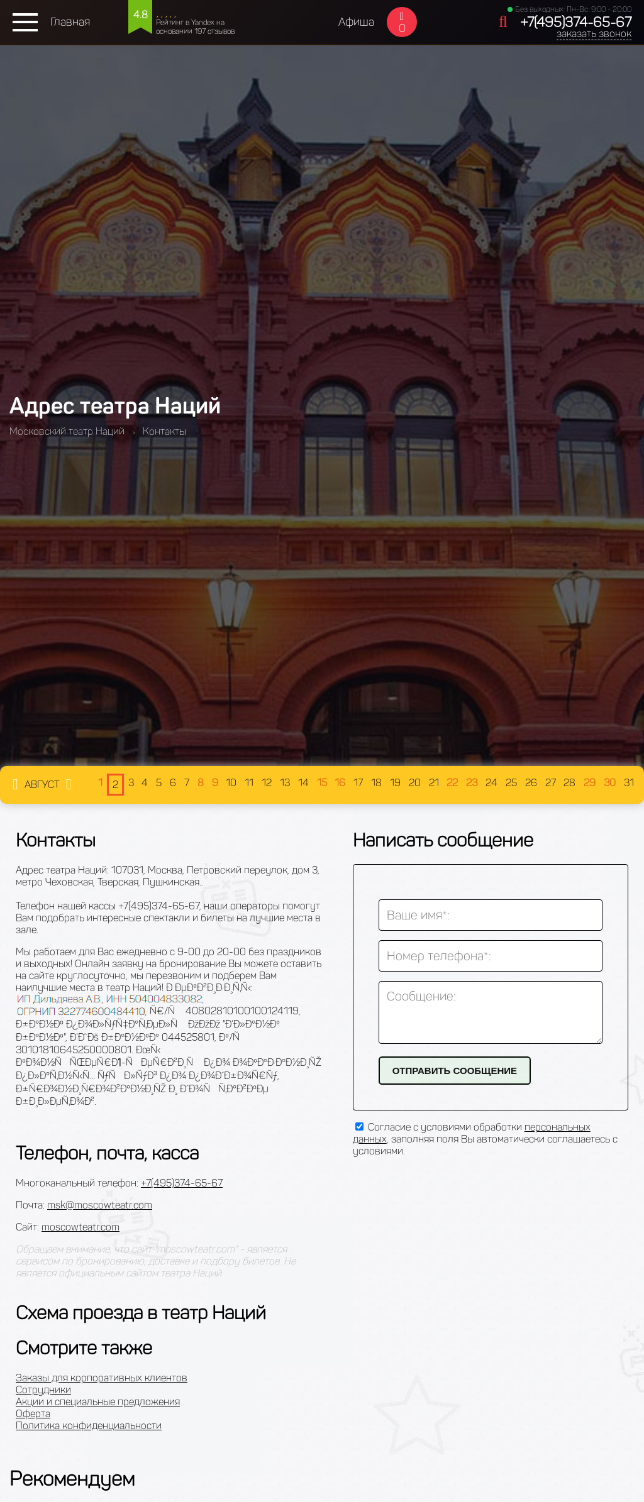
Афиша (356, 22)
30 (610, 783)
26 (531, 783)
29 (590, 783)
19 (395, 783)
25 (511, 783)
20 (415, 783)
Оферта (33, 1414)
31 (629, 783)
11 (249, 783)
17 (358, 783)
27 (550, 783)
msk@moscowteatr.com (99, 1205)
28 (569, 783)
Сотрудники (43, 1390)
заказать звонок (594, 34)
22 (452, 783)
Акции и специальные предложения (98, 1402)
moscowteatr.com (80, 1227)
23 (471, 783)
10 (231, 783)
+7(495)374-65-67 (575, 22)
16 (340, 783)
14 (303, 783)
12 (267, 783)
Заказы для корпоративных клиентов (101, 1378)
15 (322, 783)
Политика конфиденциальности (89, 1426)
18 (376, 783)
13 (285, 783)
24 (491, 783)
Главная (70, 22)
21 (434, 783)
